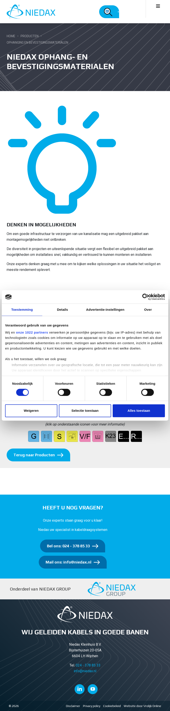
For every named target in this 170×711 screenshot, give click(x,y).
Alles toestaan (139, 411)
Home (11, 36)
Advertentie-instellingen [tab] (105, 309)
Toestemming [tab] (22, 309)
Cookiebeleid (112, 706)
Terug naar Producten (34, 455)
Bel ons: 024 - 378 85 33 (68, 546)
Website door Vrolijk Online (142, 706)
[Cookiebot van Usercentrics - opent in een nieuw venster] (145, 296)
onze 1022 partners (32, 332)
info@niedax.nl (85, 671)
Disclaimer (73, 706)
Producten (30, 36)
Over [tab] (148, 309)
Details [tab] (62, 309)
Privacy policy (91, 706)
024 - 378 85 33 (88, 665)
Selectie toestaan (85, 411)
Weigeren (31, 411)
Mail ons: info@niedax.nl (68, 562)
